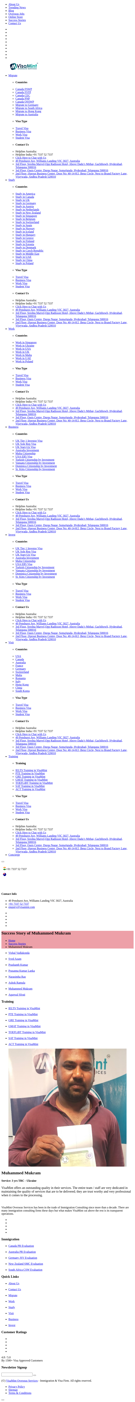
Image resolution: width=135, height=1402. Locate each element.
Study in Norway (25, 228)
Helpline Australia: (26, 151)
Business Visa (23, 131)
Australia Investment (27, 450)
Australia (20, 662)
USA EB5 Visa (23, 456)
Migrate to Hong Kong (28, 111)
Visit (11, 642)
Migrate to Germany (26, 104)
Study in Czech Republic (29, 250)
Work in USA (23, 348)
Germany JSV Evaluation (22, 1257)
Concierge (14, 854)
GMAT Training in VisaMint (31, 779)
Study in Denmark (25, 247)
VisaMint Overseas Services (22, 1380)
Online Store (15, 16)
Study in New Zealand (28, 212)
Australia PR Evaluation (22, 1251)
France (19, 665)
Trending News (17, 7)
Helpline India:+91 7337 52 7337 (34, 154)
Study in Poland (24, 263)
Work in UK (22, 351)
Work (11, 328)
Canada (19, 659)
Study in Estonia (24, 244)
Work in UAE (23, 358)
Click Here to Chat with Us (30, 157)
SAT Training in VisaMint (30, 786)
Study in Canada (24, 196)
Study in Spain (23, 225)
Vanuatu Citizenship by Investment (35, 462)
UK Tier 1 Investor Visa (28, 440)
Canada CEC (22, 95)
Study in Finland (24, 241)
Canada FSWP (23, 89)
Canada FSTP (23, 92)
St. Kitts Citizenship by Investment (35, 469)
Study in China (23, 260)
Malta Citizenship (25, 453)
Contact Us (14, 23)
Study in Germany (25, 203)
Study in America (25, 193)
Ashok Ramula (16, 982)
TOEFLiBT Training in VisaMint (34, 782)
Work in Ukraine (24, 345)
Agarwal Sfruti (16, 994)
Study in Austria (24, 206)
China (18, 687)
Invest (11, 534)
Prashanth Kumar (18, 964)
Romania (20, 678)
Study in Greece (24, 237)
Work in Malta (23, 355)
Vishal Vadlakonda (19, 952)
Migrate (12, 75)
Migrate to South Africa (28, 108)
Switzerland (22, 671)
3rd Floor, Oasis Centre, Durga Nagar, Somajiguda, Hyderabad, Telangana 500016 (61, 170)
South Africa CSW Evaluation (25, 1269)
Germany (20, 668)
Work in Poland (24, 361)
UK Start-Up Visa (25, 447)
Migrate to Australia (26, 114)
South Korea (22, 690)
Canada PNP (22, 98)
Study (11, 179)
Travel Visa (21, 128)
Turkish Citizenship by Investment (34, 459)
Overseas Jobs (16, 13)
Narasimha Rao (17, 976)
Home (11, 940)
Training (13, 756)
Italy (18, 681)
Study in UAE (23, 256)
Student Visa (22, 137)
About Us (13, 4)
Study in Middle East (27, 253)
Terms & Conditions (19, 1392)
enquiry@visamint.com (21, 907)
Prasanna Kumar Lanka (21, 970)
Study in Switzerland (27, 222)
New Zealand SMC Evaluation (25, 1263)
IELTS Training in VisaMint (31, 770)
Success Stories (17, 20)
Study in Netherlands (27, 209)
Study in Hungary (25, 234)
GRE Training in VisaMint (30, 776)
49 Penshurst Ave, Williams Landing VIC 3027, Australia (47, 160)
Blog (11, 10)
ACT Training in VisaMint (30, 789)
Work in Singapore (26, 342)
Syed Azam (14, 958)
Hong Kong (22, 684)
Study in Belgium (25, 219)
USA (18, 656)
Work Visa (21, 134)
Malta (18, 675)
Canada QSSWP (24, 101)
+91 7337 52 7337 (18, 903)
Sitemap (13, 1389)
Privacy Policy (16, 1386)
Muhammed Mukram (20, 988)
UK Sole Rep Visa (25, 443)
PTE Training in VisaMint (30, 773)
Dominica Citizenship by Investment (36, 466)
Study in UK (22, 200)
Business (13, 426)
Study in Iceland (24, 231)
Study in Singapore (26, 215)
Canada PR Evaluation (21, 1245)
